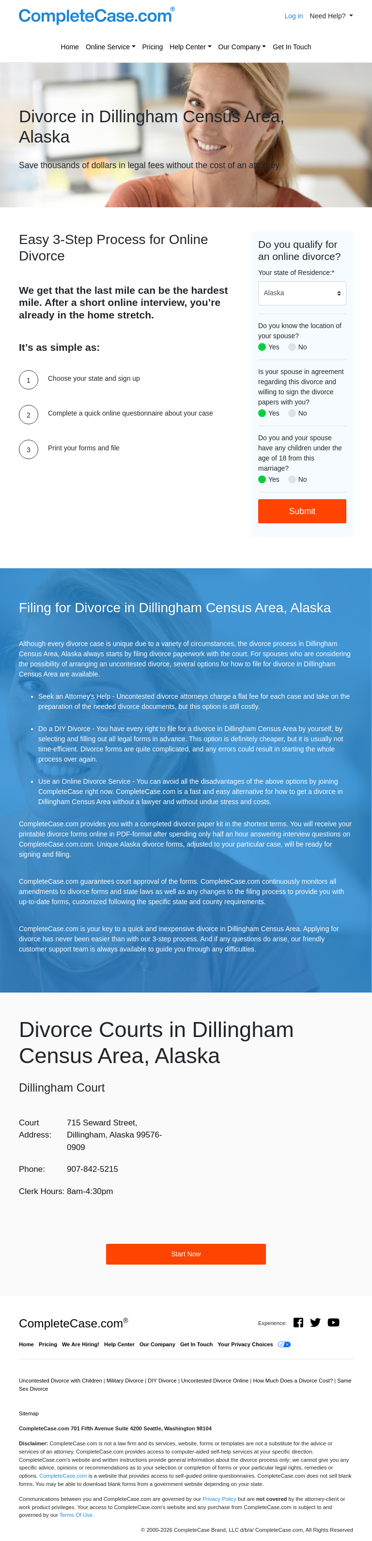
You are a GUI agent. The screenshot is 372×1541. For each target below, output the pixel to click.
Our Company (239, 47)
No (302, 347)
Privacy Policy (219, 1499)
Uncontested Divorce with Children (61, 1380)
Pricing (152, 47)
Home (70, 47)
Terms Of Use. (77, 1515)
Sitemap (29, 1413)
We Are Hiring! (80, 1344)
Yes (273, 347)
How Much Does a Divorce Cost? (293, 1380)
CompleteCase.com (73, 1323)
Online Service (108, 47)
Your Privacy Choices (245, 1344)
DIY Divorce (163, 1380)
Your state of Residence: (296, 272)
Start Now (186, 1254)
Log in (293, 16)
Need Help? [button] (329, 16)
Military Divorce (126, 1380)
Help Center (188, 47)
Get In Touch (292, 47)
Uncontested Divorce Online (215, 1380)
